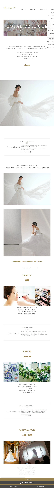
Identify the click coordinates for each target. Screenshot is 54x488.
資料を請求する (48, 486)
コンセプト (32, 9)
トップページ (23, 9)
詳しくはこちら (14, 484)
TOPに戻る (27, 478)
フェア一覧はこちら (27, 267)
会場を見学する (37, 486)
